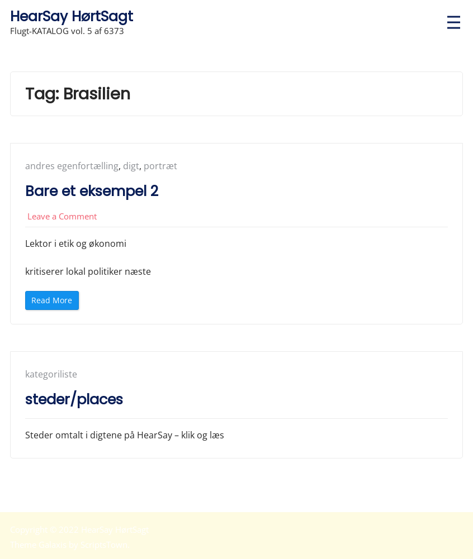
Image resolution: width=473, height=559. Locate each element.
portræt (160, 166)
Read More (55, 301)
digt (131, 166)
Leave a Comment (62, 216)
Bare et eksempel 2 (91, 191)
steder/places (74, 399)
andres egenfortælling (72, 166)
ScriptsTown (104, 544)
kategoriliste (51, 374)
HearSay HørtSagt (71, 16)
